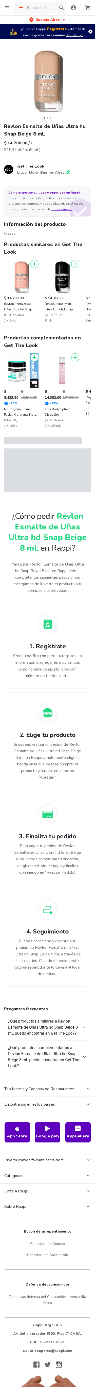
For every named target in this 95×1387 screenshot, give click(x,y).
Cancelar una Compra (47, 1243)
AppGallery (78, 1132)
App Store (17, 1132)
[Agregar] (34, 264)
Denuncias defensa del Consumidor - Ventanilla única (47, 1299)
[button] (47, 20)
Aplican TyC (74, 35)
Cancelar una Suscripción (47, 1254)
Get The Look (30, 166)
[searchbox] (40, 8)
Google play (48, 1132)
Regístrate (57, 28)
